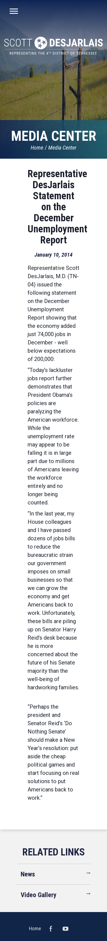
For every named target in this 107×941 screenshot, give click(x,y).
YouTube (66, 928)
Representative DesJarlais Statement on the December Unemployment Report (57, 207)
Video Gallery (39, 895)
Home (37, 147)
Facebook (51, 928)
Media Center (62, 147)
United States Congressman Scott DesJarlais (53, 45)
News (28, 874)
